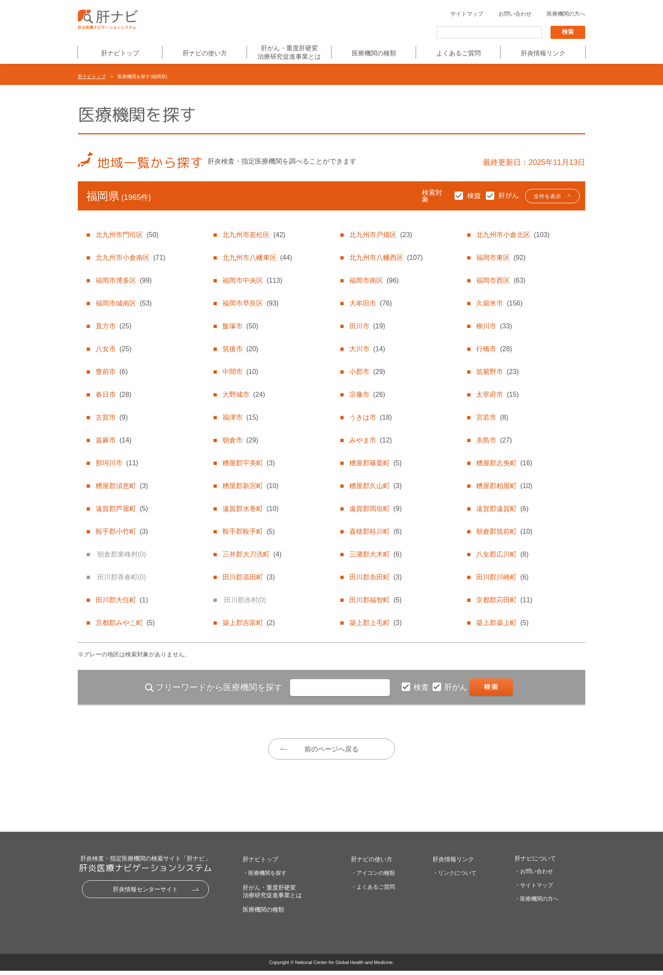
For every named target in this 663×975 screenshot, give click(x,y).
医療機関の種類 (374, 53)
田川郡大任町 (122, 600)
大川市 (367, 348)
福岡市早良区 (250, 303)
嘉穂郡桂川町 (375, 531)
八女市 (113, 348)
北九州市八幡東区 (257, 257)
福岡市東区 (500, 257)
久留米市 (499, 303)
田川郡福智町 (375, 600)
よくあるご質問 (458, 53)
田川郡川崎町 (502, 577)
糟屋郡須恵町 (122, 485)
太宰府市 (497, 394)
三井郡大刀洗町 (252, 554)
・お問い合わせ (534, 875)
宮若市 (492, 417)
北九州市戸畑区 (380, 234)
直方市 (113, 326)
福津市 (240, 417)
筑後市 (240, 348)
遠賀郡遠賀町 (502, 508)
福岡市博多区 (123, 280)
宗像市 (367, 394)
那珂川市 (117, 463)
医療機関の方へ (566, 14)
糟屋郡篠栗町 (375, 463)
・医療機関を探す (265, 877)
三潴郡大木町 (375, 554)
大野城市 (243, 394)
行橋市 (494, 348)
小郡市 (367, 371)
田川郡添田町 (248, 577)
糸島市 (494, 440)
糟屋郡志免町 (504, 463)
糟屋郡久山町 (375, 485)
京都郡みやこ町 (125, 622)
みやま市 (370, 440)
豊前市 (112, 371)
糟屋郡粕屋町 (504, 485)
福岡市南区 (373, 280)
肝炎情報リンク (543, 53)
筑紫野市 (497, 371)
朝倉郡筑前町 (504, 531)
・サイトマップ (534, 889)
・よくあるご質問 (373, 891)
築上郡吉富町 (248, 622)
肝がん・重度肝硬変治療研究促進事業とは (289, 52)
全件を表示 (544, 197)
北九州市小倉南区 (130, 257)
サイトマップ (466, 14)
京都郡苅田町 (504, 600)
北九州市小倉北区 (512, 234)
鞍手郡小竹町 (122, 531)
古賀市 (112, 417)
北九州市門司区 (127, 234)
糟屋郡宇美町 (248, 463)
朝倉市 (240, 440)
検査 (422, 687)
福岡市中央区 (252, 280)
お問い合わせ (515, 14)
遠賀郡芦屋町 (122, 508)
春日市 (113, 394)
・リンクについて (455, 877)
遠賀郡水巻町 (250, 508)
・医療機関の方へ (537, 903)
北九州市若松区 (253, 234)
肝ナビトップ (120, 53)
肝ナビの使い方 (205, 53)
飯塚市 (240, 326)
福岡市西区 (500, 280)
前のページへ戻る (331, 749)
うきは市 (370, 417)
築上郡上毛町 (375, 622)
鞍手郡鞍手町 (248, 531)
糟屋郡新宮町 (250, 485)
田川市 (367, 326)
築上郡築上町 (502, 622)
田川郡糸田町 (375, 577)
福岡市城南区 (123, 303)
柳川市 (494, 326)
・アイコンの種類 (373, 877)
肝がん (456, 687)
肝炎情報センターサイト (145, 893)
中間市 (240, 371)
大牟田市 (370, 303)
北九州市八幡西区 (385, 257)
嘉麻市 (113, 440)
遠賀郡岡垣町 (375, 508)
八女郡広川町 (502, 554)
